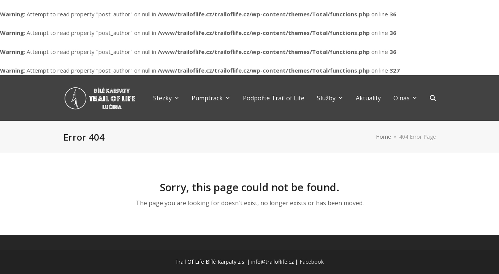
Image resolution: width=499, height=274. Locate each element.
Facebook (311, 261)
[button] (433, 98)
